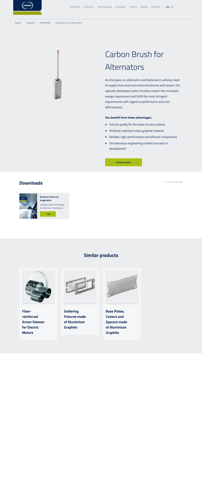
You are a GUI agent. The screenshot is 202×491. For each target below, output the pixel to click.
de (172, 7)
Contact (155, 7)
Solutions (75, 7)
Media (144, 7)
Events (133, 7)
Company (120, 7)
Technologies (104, 7)
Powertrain (45, 23)
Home (18, 23)
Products (89, 7)
